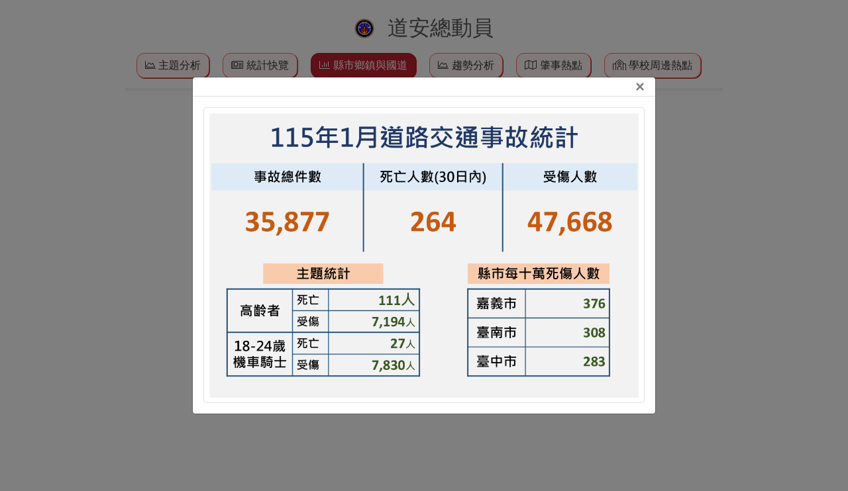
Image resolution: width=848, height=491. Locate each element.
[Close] (640, 86)
